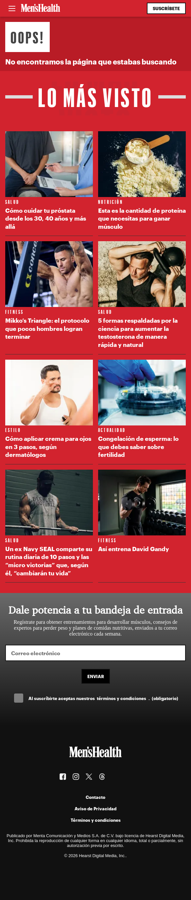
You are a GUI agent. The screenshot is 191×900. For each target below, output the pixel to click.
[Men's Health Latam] (40, 8)
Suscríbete (166, 8)
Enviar (95, 676)
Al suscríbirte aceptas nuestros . (103, 698)
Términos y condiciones (96, 820)
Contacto (95, 797)
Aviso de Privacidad (95, 808)
